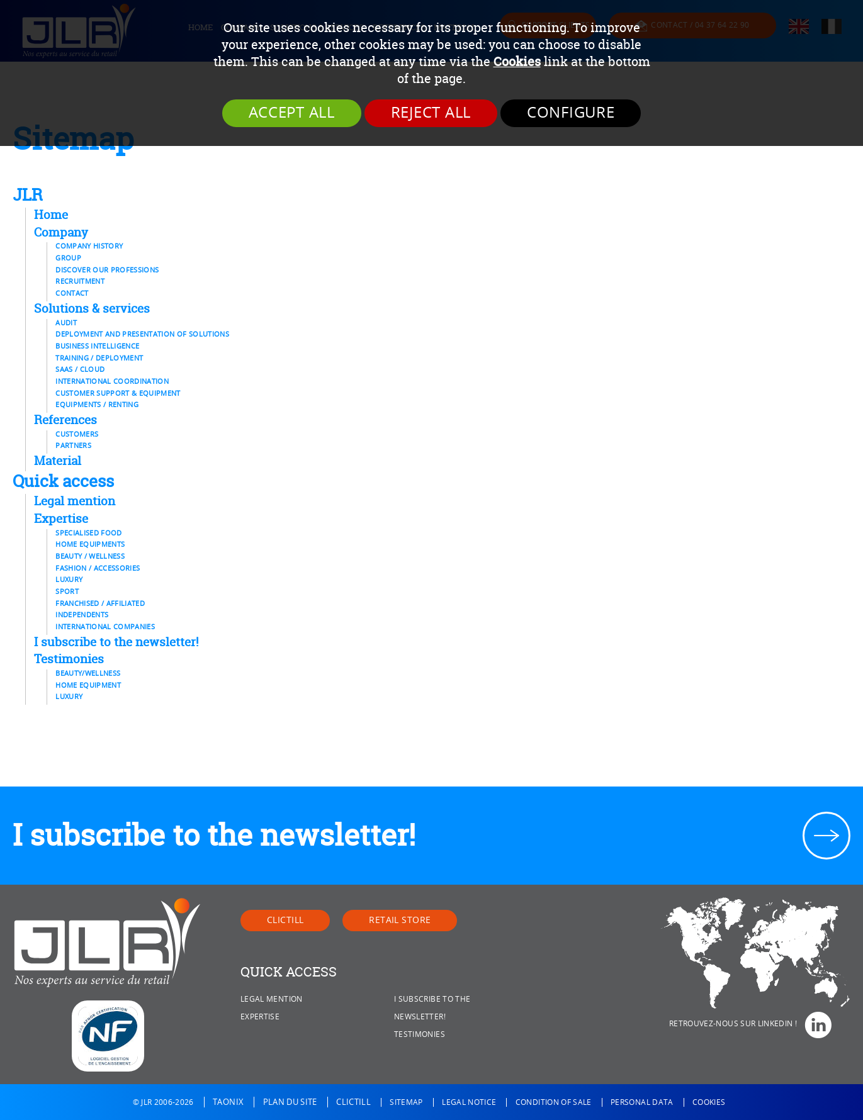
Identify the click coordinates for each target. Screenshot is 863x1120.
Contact (71, 293)
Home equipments (90, 544)
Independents (81, 614)
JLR (28, 194)
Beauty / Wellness (90, 556)
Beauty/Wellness (87, 673)
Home (51, 214)
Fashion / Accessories (97, 568)
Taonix (228, 1102)
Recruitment (79, 281)
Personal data (642, 1102)
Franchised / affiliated (100, 603)
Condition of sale (554, 1102)
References (65, 420)
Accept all (292, 112)
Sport (67, 591)
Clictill (285, 920)
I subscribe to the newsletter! (116, 642)
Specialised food (88, 533)
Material (57, 460)
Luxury (68, 579)
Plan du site (290, 1102)
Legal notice (469, 1102)
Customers (76, 434)
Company (61, 232)
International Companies (105, 626)
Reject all (431, 112)
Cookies (517, 61)
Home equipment (88, 685)
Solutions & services (92, 308)
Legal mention (74, 501)
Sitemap (406, 1102)
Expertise (61, 518)
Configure (570, 112)
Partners (73, 445)
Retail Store (400, 920)
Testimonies (69, 659)
